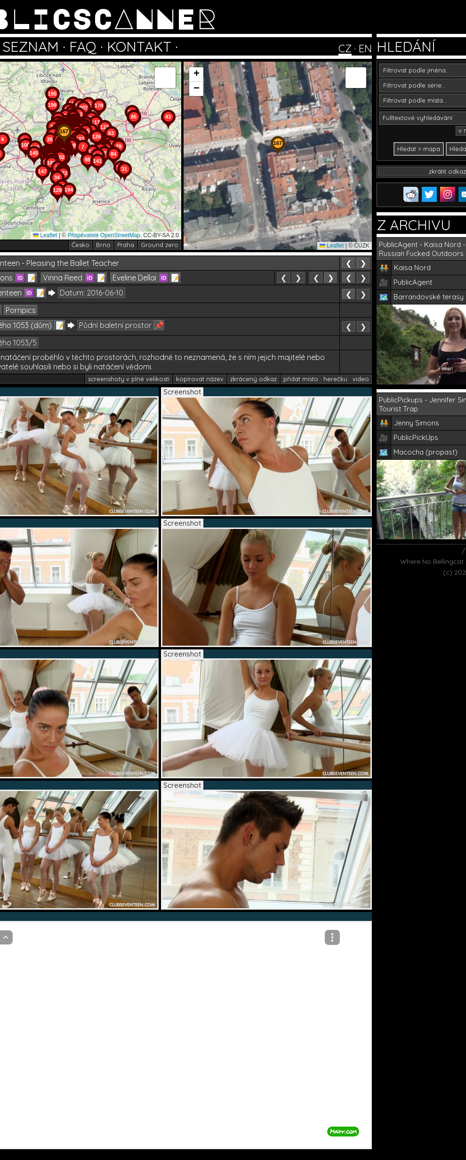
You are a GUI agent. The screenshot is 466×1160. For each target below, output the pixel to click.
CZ (345, 48)
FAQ (82, 47)
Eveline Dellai (134, 277)
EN (365, 48)
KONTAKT (139, 47)
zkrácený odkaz (253, 379)
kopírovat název (200, 379)
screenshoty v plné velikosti (128, 379)
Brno (103, 244)
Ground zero (159, 244)
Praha (125, 244)
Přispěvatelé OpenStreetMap (104, 235)
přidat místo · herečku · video (326, 379)
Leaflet (45, 235)
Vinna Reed (62, 277)
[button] (124, 181)
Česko (80, 244)
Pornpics (21, 310)
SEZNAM (30, 47)
